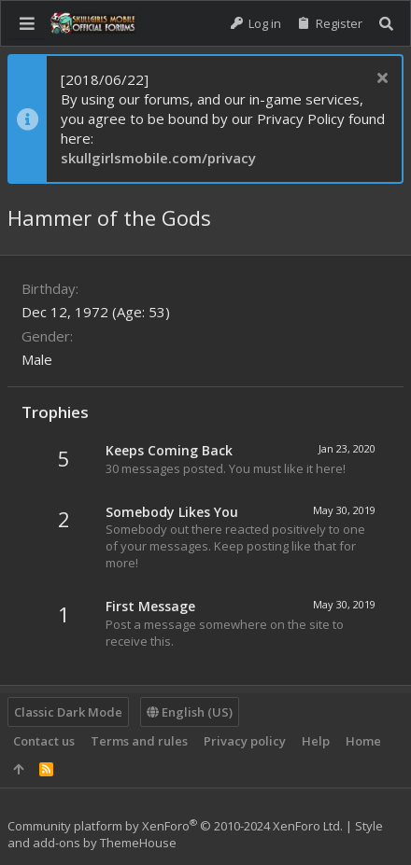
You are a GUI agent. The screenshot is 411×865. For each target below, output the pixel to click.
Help (316, 740)
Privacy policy (245, 740)
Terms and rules (139, 740)
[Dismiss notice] (380, 80)
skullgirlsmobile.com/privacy (158, 157)
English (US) (190, 712)
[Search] (386, 23)
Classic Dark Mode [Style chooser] (68, 712)
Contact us (44, 740)
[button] (27, 23)
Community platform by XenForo (175, 825)
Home (363, 740)
